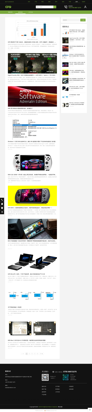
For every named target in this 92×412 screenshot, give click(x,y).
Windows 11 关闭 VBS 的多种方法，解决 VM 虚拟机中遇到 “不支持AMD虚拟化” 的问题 (77, 55)
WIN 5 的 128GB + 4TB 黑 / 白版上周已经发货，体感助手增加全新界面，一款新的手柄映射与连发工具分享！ (77, 63)
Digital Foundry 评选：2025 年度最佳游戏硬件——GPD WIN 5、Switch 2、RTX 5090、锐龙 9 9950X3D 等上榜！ (77, 39)
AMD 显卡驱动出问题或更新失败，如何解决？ (77, 47)
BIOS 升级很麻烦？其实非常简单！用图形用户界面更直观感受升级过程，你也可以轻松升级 (77, 79)
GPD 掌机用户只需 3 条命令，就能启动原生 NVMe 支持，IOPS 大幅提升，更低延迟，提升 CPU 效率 (77, 31)
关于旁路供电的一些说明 (74, 94)
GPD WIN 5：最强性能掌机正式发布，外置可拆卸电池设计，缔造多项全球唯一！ (77, 71)
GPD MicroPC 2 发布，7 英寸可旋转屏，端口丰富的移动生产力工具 (77, 87)
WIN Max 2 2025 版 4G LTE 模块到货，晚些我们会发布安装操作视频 (76, 103)
